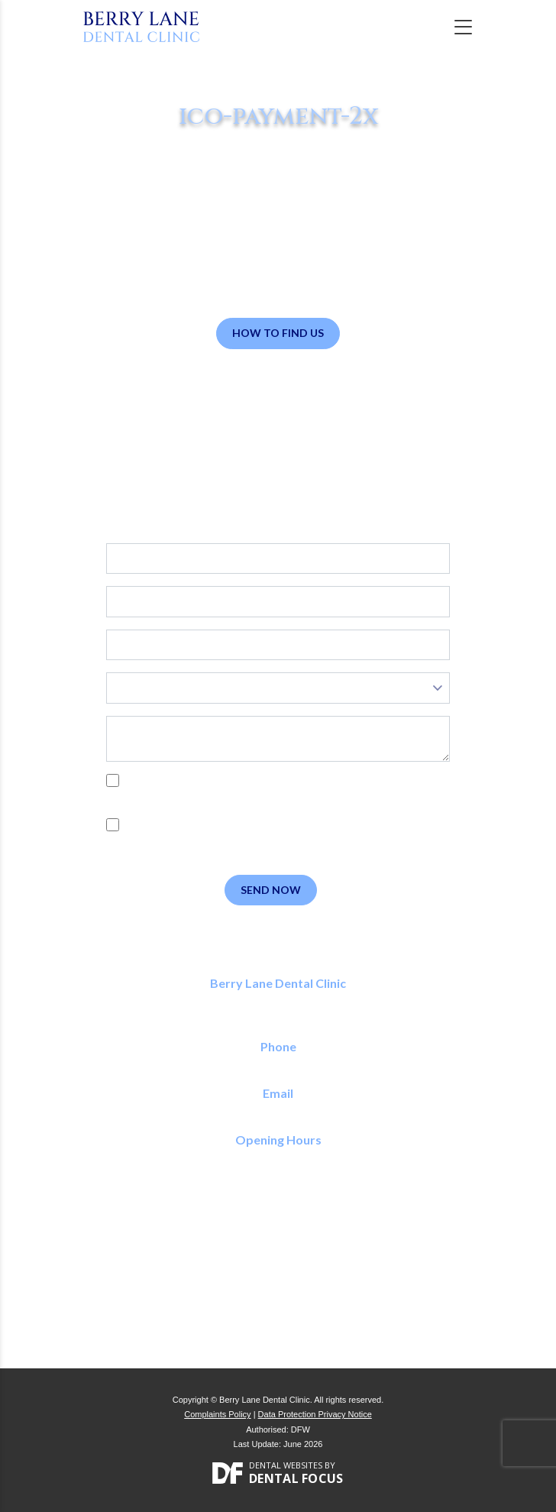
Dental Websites (285, 1465)
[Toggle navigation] (463, 27)
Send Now (271, 889)
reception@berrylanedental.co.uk (278, 1109)
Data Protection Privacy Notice (315, 1414)
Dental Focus (296, 1478)
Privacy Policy (179, 798)
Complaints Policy (217, 1414)
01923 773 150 (278, 1064)
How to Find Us (278, 332)
